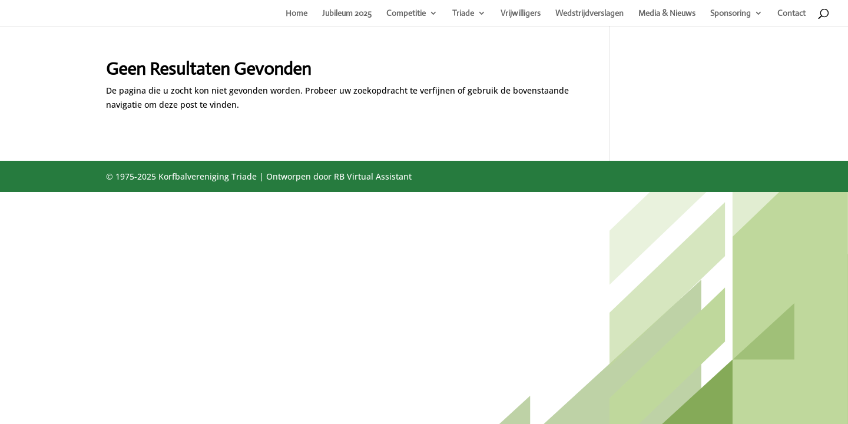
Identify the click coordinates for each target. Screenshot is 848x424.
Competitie (406, 13)
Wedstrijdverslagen (589, 13)
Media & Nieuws (666, 13)
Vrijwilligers (521, 13)
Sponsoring (730, 13)
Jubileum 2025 (347, 13)
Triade (463, 13)
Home (296, 13)
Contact (791, 13)
